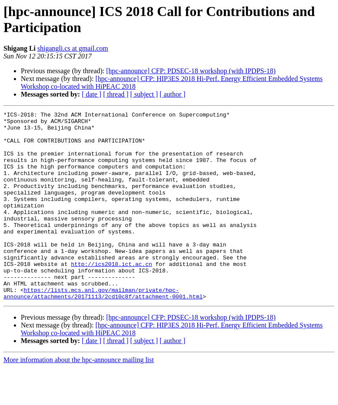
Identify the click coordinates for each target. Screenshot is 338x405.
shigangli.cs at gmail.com (72, 48)
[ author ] (173, 94)
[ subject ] (144, 94)
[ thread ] (116, 94)
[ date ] (91, 94)
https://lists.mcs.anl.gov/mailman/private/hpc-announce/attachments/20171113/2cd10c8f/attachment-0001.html (103, 330)
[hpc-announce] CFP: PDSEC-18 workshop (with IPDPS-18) (191, 71)
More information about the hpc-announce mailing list (78, 397)
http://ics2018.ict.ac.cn (111, 295)
